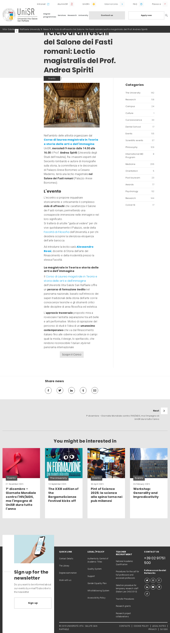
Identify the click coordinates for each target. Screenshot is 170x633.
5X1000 (164, 629)
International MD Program (140, 155)
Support (91, 576)
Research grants (123, 606)
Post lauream (140, 177)
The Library (64, 566)
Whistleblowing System (98, 591)
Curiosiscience (140, 120)
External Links (111, 4)
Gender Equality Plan (97, 583)
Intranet (41, 4)
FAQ (135, 4)
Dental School (140, 126)
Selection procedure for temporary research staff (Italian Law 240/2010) (127, 588)
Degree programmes (49, 15)
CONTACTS (124, 626)
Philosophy (140, 147)
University (83, 15)
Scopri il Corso (72, 354)
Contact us (107, 15)
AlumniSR (63, 4)
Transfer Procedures (125, 599)
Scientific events (140, 140)
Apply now (146, 15)
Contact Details (66, 558)
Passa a (156, 4)
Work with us (65, 580)
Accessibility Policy (96, 598)
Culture (140, 113)
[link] (21, 483)
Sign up (33, 603)
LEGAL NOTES (159, 626)
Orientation (140, 171)
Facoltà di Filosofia (56, 232)
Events (140, 133)
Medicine (140, 164)
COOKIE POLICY (141, 626)
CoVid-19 (140, 205)
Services (62, 15)
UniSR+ (86, 4)
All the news (28, 31)
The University (140, 92)
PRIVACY (152, 629)
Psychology (140, 191)
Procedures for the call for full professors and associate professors (127, 574)
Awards (140, 184)
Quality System (94, 569)
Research (72, 15)
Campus (140, 106)
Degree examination (68, 573)
